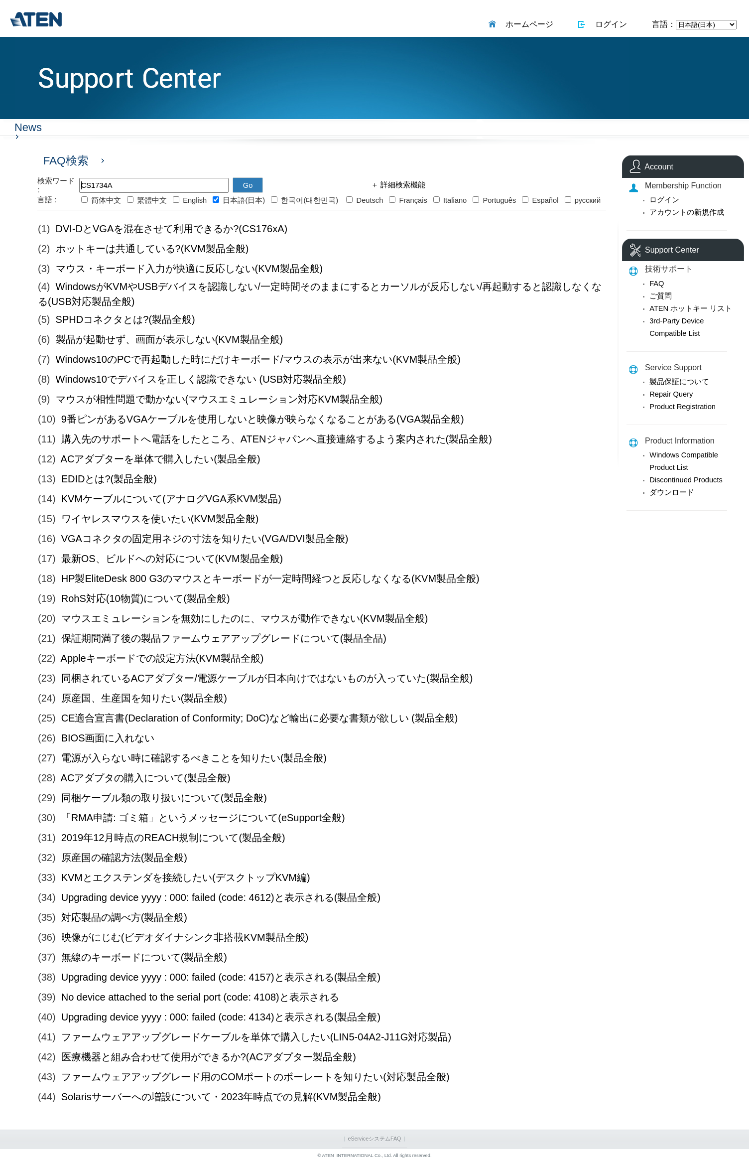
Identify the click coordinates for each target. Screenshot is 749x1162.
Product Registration (682, 407)
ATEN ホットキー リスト (690, 308)
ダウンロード (671, 492)
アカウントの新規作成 (686, 212)
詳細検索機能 (401, 185)
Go (248, 185)
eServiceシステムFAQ (374, 1139)
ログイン (609, 24)
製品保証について (679, 382)
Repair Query (671, 394)
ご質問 (660, 296)
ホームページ (527, 24)
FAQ (656, 284)
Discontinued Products (686, 480)
